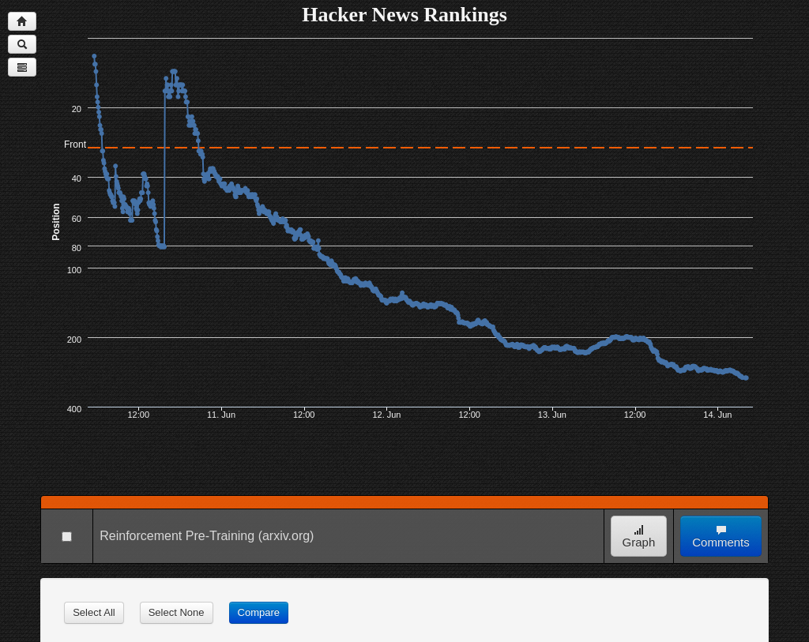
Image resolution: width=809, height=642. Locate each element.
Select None (177, 612)
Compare (259, 612)
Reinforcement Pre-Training (177, 536)
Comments (721, 536)
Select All (94, 612)
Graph (639, 536)
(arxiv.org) (286, 536)
